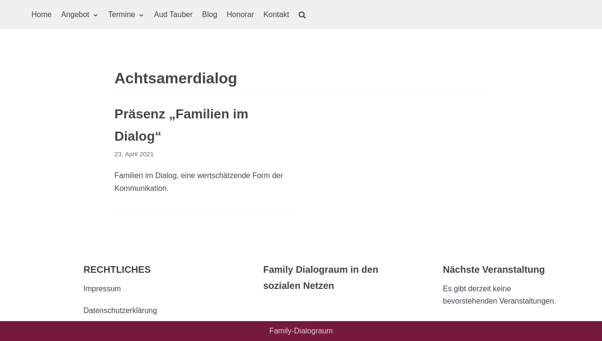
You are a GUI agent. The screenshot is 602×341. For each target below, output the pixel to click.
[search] (302, 15)
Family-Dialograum (300, 331)
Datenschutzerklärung (120, 310)
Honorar (240, 14)
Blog (209, 14)
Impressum (102, 289)
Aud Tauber (173, 14)
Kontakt (276, 14)
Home (42, 14)
